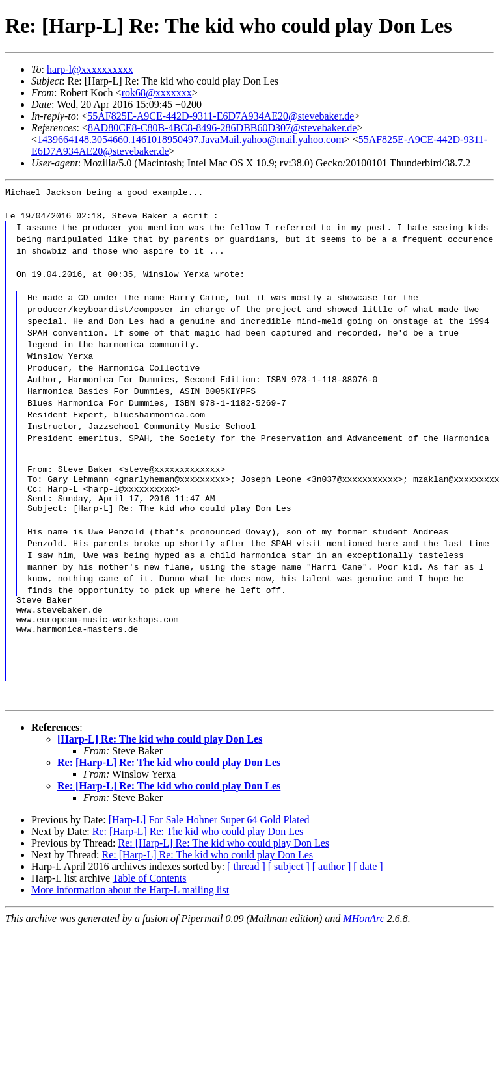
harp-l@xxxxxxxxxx (90, 69)
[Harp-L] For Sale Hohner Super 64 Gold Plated (209, 839)
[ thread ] (246, 885)
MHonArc (363, 937)
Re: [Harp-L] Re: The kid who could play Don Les (168, 781)
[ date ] (368, 885)
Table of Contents (150, 897)
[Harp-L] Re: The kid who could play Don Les (159, 758)
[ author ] (331, 885)
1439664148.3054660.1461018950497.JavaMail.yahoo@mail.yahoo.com (190, 139)
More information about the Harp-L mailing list (130, 909)
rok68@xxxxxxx (157, 92)
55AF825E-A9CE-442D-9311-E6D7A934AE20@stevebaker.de (220, 116)
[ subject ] (289, 885)
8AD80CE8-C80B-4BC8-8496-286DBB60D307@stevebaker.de (222, 127)
